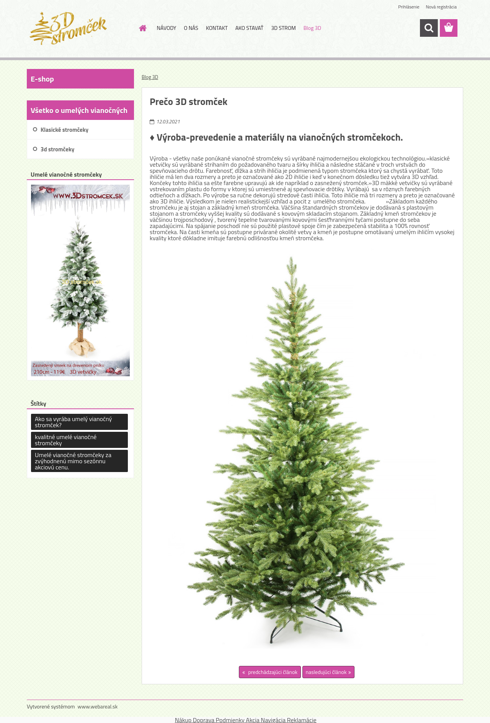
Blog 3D (312, 28)
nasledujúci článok (326, 672)
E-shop (42, 79)
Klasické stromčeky (64, 129)
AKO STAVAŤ (249, 28)
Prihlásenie (408, 6)
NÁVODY (166, 28)
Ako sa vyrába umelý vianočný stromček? (73, 422)
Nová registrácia (441, 6)
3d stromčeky (57, 149)
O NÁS (191, 28)
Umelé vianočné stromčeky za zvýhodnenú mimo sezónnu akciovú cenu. (73, 461)
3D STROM (283, 28)
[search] (429, 28)
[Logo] (79, 28)
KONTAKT (217, 28)
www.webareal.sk (98, 706)
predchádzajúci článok (272, 672)
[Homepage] (142, 28)
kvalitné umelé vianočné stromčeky (65, 440)
